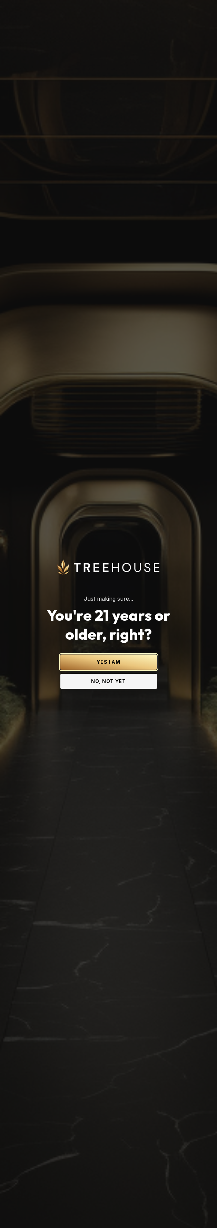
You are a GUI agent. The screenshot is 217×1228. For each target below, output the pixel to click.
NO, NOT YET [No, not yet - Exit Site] (108, 595)
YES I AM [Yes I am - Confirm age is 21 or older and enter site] (108, 576)
